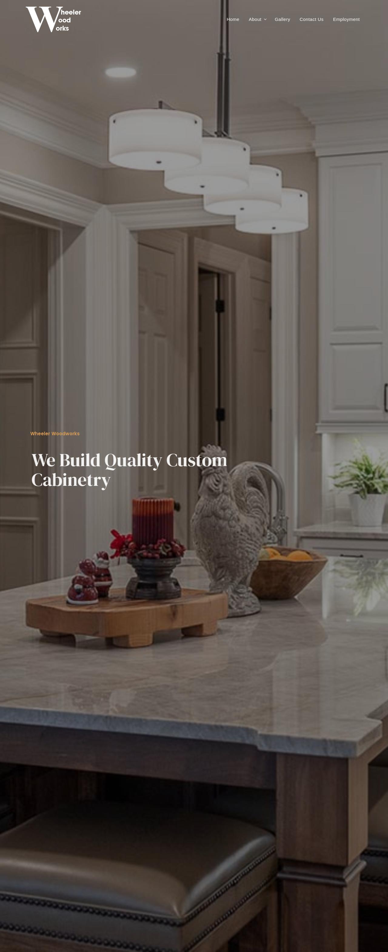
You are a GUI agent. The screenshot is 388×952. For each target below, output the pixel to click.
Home (233, 19)
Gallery (282, 19)
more (42, 436)
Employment (346, 19)
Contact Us (311, 19)
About (255, 19)
